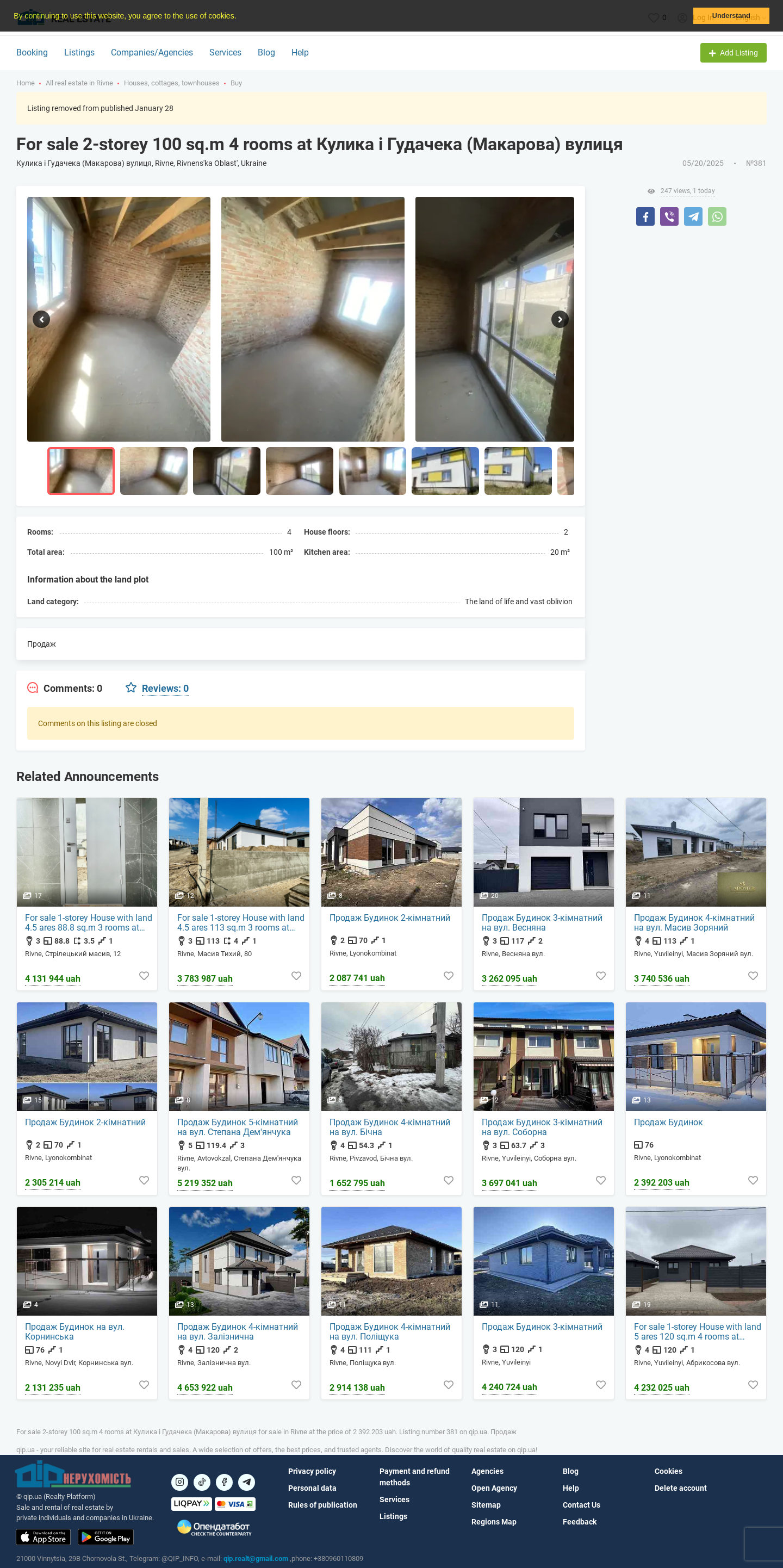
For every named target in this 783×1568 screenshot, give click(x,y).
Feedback (579, 1521)
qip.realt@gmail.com (255, 1558)
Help (300, 52)
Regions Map (494, 1521)
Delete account (681, 1488)
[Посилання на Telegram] (246, 1482)
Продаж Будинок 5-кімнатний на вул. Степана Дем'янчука (237, 1127)
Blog (266, 52)
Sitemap (486, 1505)
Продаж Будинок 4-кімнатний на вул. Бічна (390, 1127)
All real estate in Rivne (79, 83)
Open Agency (494, 1488)
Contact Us (581, 1505)
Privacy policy (312, 1471)
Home (25, 83)
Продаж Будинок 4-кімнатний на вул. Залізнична (237, 1332)
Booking (32, 52)
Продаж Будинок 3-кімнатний (542, 1327)
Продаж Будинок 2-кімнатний (390, 918)
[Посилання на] (179, 1482)
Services (225, 52)
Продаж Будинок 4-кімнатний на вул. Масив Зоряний (694, 923)
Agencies (487, 1471)
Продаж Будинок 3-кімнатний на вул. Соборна (542, 1127)
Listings (79, 52)
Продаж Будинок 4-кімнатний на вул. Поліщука (390, 1332)
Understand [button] (731, 16)
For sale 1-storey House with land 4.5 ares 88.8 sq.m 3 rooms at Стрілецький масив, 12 (88, 923)
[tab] (64, 688)
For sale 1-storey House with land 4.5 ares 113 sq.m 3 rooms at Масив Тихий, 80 (240, 923)
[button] (239, 16)
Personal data (312, 1488)
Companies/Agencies (152, 52)
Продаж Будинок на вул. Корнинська (75, 1332)
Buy (236, 83)
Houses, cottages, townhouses (172, 83)
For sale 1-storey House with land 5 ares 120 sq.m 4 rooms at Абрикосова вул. (697, 1332)
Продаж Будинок (668, 1122)
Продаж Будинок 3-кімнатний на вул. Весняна (542, 923)
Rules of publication (322, 1505)
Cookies (668, 1471)
